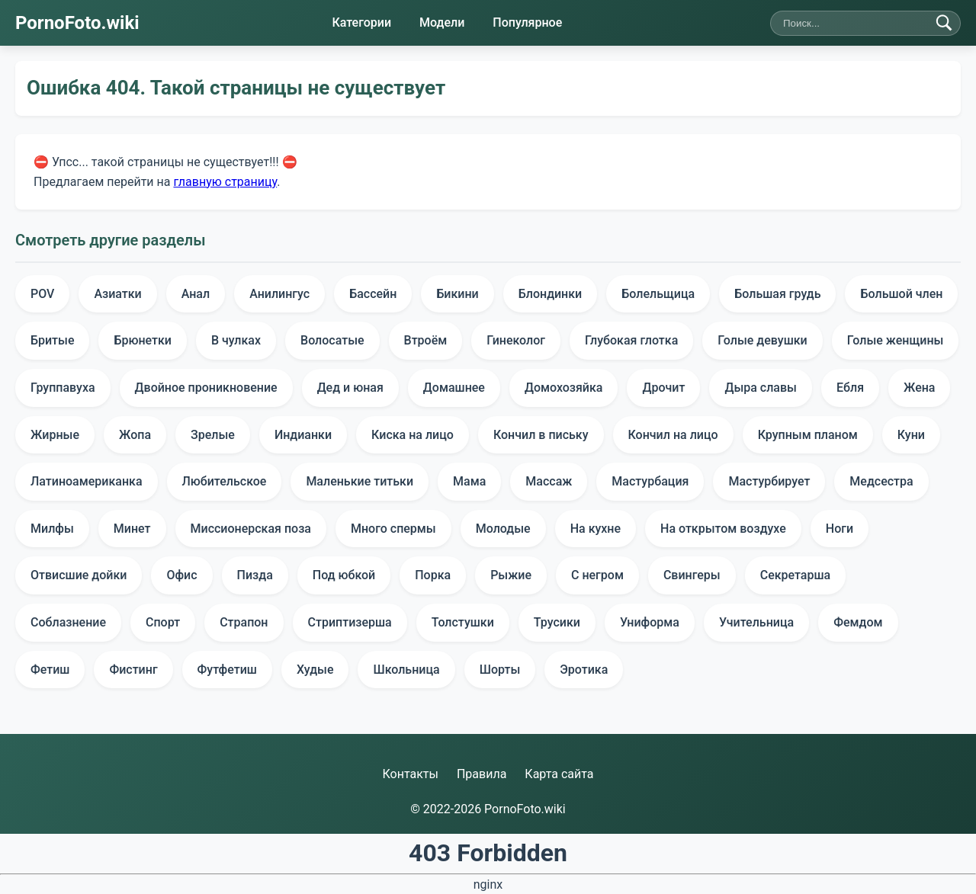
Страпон (244, 622)
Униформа (649, 622)
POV (42, 294)
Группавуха (62, 387)
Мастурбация (650, 481)
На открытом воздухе (723, 528)
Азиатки (117, 294)
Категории (361, 22)
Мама (469, 481)
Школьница (406, 669)
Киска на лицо (412, 435)
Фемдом (857, 622)
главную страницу (225, 181)
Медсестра (881, 481)
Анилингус (279, 294)
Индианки (303, 435)
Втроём (426, 340)
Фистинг (133, 669)
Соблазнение (68, 622)
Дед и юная (350, 387)
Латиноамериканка (86, 481)
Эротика (584, 669)
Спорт (163, 622)
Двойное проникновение (206, 387)
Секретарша (795, 575)
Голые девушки (762, 340)
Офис (181, 575)
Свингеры (692, 575)
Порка (433, 575)
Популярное (527, 22)
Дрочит (663, 387)
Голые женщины (895, 340)
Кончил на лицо (673, 435)
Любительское (224, 481)
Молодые (503, 528)
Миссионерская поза (251, 528)
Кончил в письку (541, 435)
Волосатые (332, 340)
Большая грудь (777, 294)
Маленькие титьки (359, 481)
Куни (911, 435)
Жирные (54, 435)
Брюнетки (143, 340)
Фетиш (49, 669)
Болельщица (658, 294)
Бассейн (372, 294)
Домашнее (454, 387)
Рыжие (510, 575)
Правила (481, 774)
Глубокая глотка (631, 340)
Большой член (901, 294)
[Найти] (944, 23)
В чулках (236, 340)
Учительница (756, 622)
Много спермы (393, 528)
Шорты (500, 669)
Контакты (410, 774)
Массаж (548, 481)
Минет (132, 528)
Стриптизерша (350, 622)
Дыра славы (760, 387)
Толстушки (463, 622)
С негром (597, 575)
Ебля (850, 387)
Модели (441, 22)
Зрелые (213, 435)
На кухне (595, 528)
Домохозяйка (564, 387)
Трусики (557, 622)
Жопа (135, 435)
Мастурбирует (769, 481)
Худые (315, 669)
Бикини (457, 294)
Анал (195, 294)
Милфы (52, 528)
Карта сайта (559, 774)
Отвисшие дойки (78, 575)
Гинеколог (515, 340)
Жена (919, 387)
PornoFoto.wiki (77, 23)
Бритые (52, 340)
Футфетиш (227, 669)
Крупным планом (808, 435)
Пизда (255, 575)
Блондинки (550, 294)
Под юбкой (344, 575)
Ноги (839, 528)
